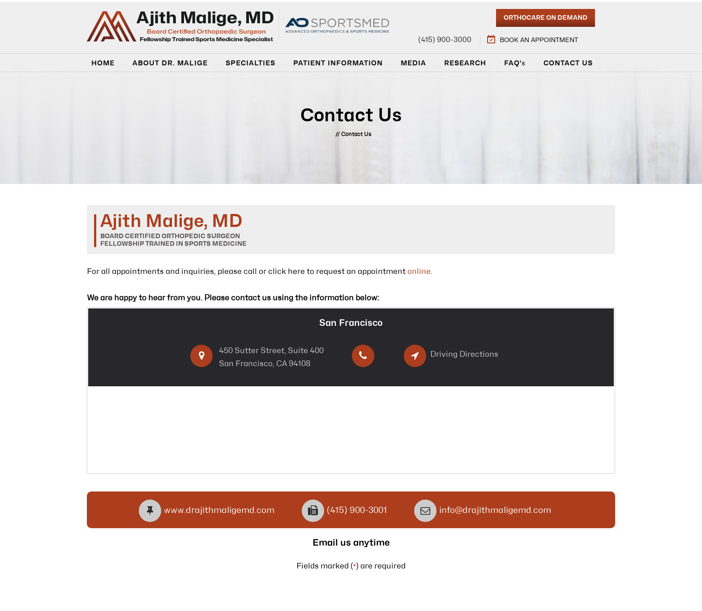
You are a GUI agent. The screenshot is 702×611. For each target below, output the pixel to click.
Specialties (250, 63)
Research (465, 63)
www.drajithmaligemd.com (219, 510)
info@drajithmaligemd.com (495, 510)
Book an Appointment (539, 40)
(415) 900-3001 (357, 510)
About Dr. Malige (170, 63)
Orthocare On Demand (545, 18)
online (419, 271)
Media (413, 63)
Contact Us (568, 63)
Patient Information (338, 63)
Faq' (515, 63)
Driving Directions (464, 354)
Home (103, 63)
